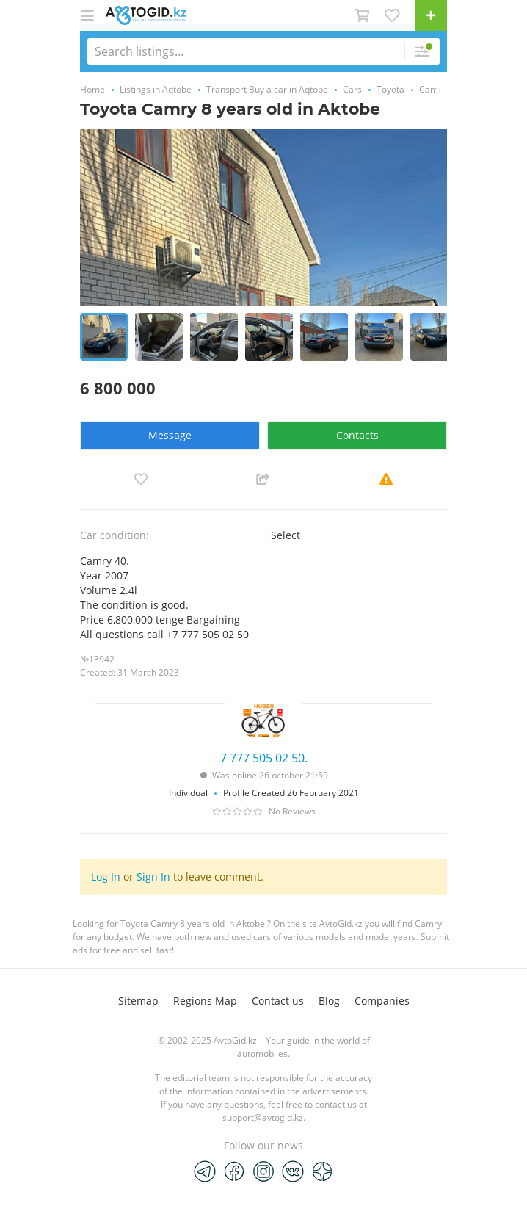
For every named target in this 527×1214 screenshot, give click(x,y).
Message (170, 435)
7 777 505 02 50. (264, 758)
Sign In (153, 877)
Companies (382, 1001)
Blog (329, 1001)
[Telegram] (205, 1171)
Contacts (357, 435)
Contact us (278, 1001)
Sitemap (138, 1001)
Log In (105, 877)
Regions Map (205, 1001)
